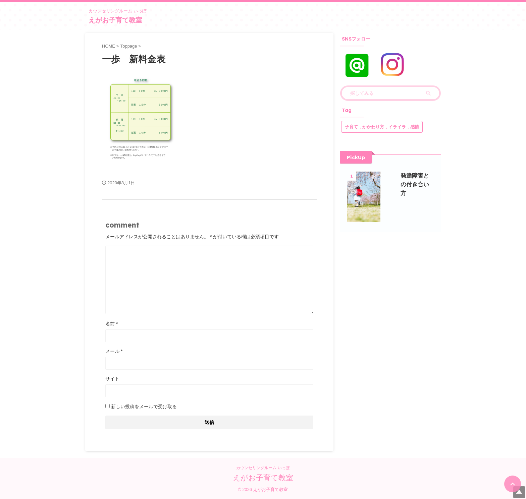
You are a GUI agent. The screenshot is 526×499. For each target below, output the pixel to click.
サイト (112, 378)
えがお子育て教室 (115, 20)
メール (113, 351)
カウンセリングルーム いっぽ (263, 467)
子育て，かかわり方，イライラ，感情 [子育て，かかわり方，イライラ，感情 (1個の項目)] (382, 126)
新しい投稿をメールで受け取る (144, 406)
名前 (111, 323)
